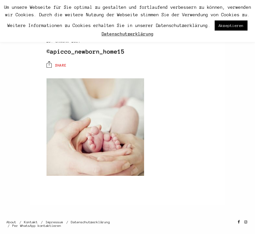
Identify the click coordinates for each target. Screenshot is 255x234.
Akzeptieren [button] (231, 25)
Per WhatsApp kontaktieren (36, 226)
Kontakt (31, 222)
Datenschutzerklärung (90, 222)
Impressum (54, 222)
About (11, 222)
